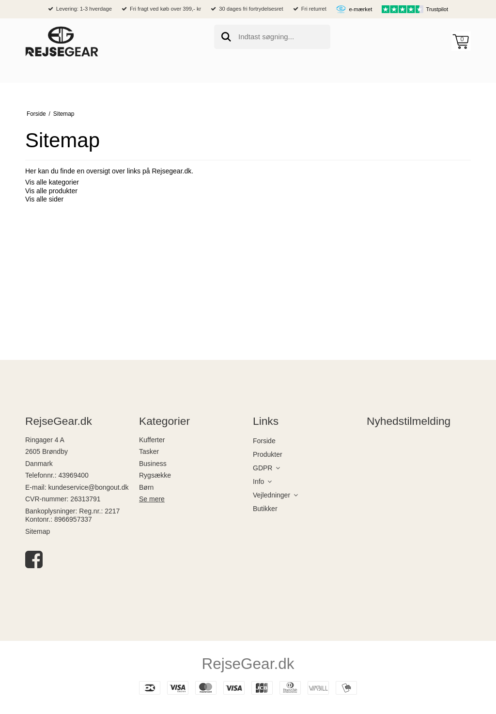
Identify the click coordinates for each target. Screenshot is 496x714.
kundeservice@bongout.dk (88, 487)
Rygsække (155, 475)
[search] (272, 37)
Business (153, 463)
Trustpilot (437, 9)
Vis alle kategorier (52, 182)
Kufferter (152, 440)
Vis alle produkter (51, 191)
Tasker (149, 451)
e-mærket (360, 9)
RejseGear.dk (248, 663)
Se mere (152, 499)
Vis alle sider (44, 199)
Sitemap (37, 531)
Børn (146, 487)
